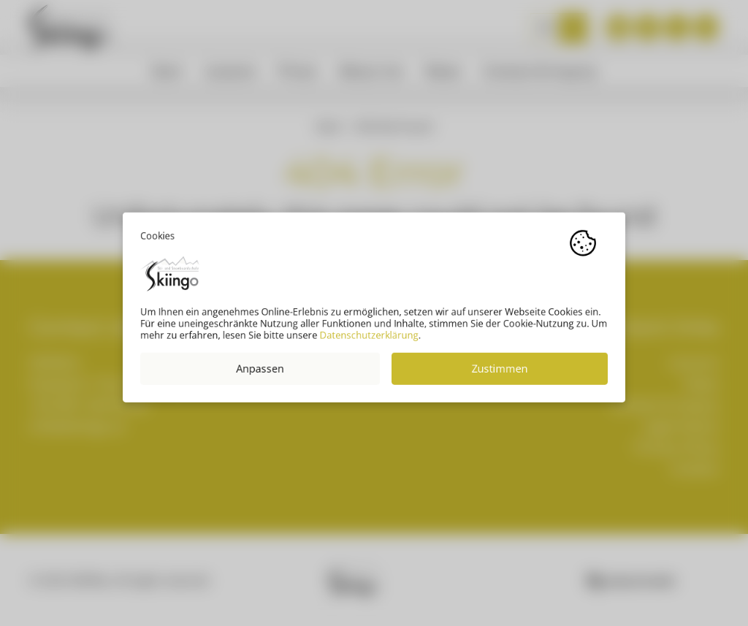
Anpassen (260, 374)
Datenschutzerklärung (369, 341)
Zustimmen (500, 374)
